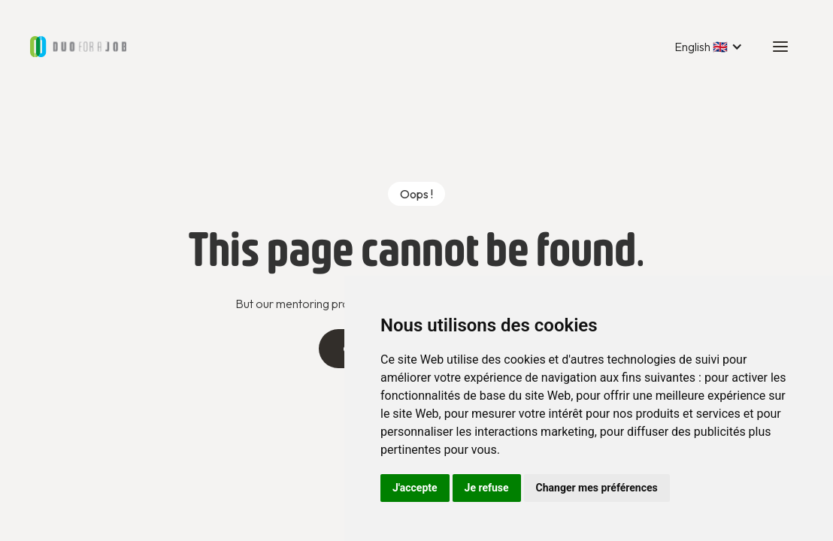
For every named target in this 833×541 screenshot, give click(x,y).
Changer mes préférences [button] (597, 488)
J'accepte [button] (415, 488)
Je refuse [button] (487, 488)
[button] (708, 46)
